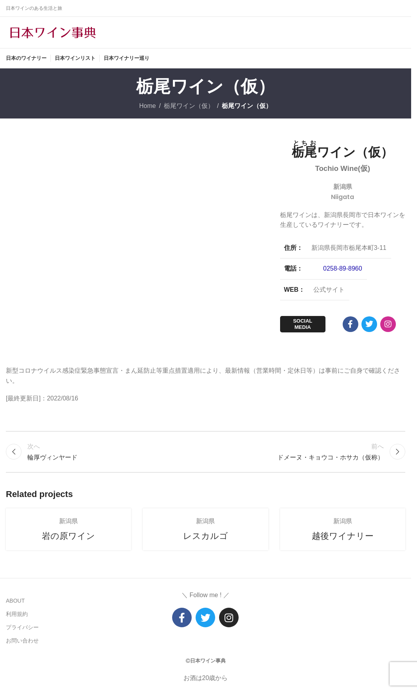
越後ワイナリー (343, 536)
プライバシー (22, 627)
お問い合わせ (22, 640)
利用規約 (17, 614)
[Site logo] (53, 32)
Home (147, 105)
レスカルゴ (205, 536)
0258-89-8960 (342, 268)
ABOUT (15, 601)
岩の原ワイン (68, 536)
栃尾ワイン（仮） (189, 105)
